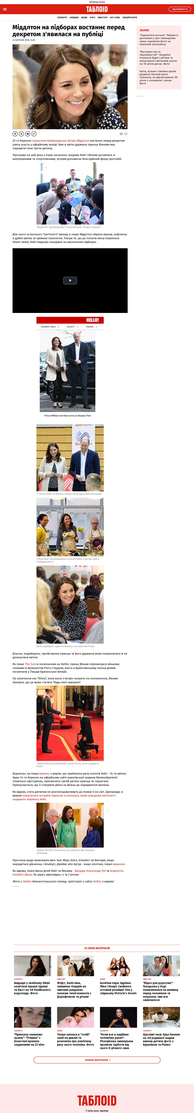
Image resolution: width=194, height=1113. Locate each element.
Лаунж (144, 30)
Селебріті (62, 17)
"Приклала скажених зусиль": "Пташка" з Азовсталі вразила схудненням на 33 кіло (29, 1039)
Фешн (84, 17)
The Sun (30, 664)
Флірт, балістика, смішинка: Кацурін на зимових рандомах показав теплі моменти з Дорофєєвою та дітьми (74, 989)
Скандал (74, 17)
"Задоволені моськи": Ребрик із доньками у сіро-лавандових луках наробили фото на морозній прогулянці (159, 40)
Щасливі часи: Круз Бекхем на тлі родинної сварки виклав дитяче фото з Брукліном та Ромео (161, 1039)
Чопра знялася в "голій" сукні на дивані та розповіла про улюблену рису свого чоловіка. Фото (75, 1039)
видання (119, 864)
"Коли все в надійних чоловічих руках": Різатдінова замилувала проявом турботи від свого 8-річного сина (116, 1041)
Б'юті (92, 17)
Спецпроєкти (129, 17)
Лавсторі (102, 17)
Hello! (96, 881)
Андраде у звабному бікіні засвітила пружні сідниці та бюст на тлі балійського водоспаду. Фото (32, 988)
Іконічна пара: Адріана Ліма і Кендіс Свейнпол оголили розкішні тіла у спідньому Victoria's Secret (118, 988)
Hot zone (115, 17)
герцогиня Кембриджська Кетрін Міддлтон (60, 140)
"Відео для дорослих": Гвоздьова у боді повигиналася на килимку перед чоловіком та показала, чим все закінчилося (160, 991)
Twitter (27, 881)
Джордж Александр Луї (90, 871)
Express (44, 773)
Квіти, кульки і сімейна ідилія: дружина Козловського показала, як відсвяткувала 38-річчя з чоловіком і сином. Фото (159, 77)
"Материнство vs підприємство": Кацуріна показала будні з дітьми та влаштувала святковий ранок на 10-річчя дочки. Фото (158, 58)
